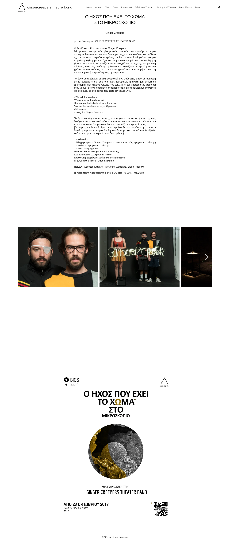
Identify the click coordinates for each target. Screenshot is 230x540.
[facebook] (219, 7)
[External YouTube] (115, 331)
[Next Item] (206, 257)
